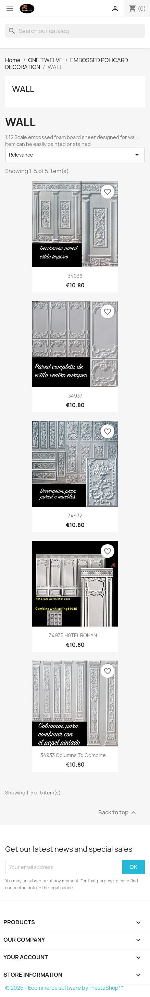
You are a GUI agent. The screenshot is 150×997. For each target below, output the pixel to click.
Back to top (118, 813)
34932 (75, 515)
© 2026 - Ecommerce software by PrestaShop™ (64, 988)
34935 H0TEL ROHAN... (75, 635)
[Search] (75, 31)
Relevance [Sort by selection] (75, 155)
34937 (75, 395)
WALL (23, 89)
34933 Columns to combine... (75, 755)
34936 (75, 276)
